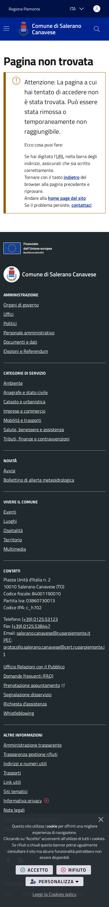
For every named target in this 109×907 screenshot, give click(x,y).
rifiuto (76, 869)
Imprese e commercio (24, 410)
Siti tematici (15, 791)
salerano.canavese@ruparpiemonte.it (53, 633)
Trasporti (12, 772)
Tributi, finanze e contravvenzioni (36, 438)
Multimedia (14, 548)
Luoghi (10, 521)
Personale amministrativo (28, 332)
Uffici (8, 314)
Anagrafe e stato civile (25, 392)
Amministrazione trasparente (32, 744)
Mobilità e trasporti (22, 420)
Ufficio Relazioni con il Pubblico (34, 666)
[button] (96, 29)
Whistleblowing (18, 713)
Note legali (14, 809)
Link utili (12, 782)
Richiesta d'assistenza (25, 703)
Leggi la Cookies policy (54, 894)
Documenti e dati (20, 341)
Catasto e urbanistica (24, 401)
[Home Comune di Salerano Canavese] (53, 29)
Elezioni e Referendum (25, 351)
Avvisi (9, 470)
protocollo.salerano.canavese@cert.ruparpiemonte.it (54, 650)
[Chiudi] (100, 819)
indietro (71, 177)
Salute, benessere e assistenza (33, 429)
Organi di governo (21, 304)
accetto (36, 869)
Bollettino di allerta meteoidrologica (38, 479)
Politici (10, 323)
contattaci (82, 205)
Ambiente (13, 383)
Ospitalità (13, 530)
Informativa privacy (22, 800)
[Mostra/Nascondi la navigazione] (6, 28)
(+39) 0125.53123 (40, 619)
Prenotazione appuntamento (34, 685)
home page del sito (67, 198)
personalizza (56, 881)
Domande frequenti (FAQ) (28, 675)
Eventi (9, 511)
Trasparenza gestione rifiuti (30, 754)
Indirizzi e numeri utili (25, 763)
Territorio (12, 539)
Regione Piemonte (24, 9)
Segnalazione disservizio (27, 694)
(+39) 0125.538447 (31, 626)
